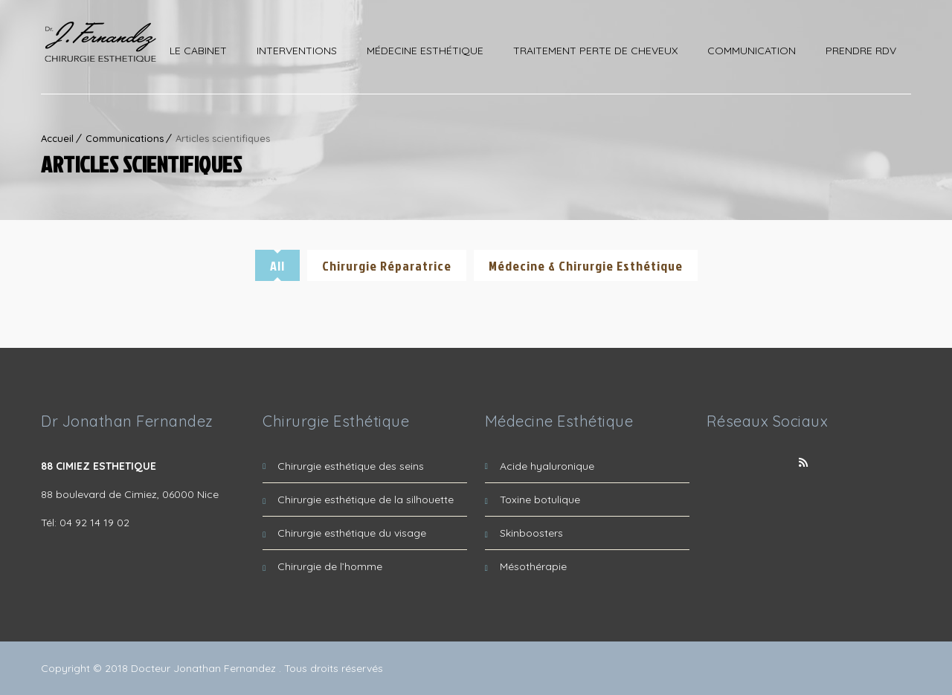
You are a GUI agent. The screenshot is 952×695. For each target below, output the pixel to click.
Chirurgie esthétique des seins (350, 466)
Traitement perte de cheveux (595, 50)
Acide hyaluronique (547, 466)
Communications (125, 138)
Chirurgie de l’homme (329, 566)
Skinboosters (531, 533)
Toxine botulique (540, 499)
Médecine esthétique (425, 50)
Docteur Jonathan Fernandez (205, 668)
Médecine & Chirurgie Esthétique (586, 265)
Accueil (57, 138)
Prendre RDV (861, 50)
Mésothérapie (533, 566)
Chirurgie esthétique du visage (351, 533)
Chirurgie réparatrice (386, 265)
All (277, 265)
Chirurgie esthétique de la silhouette (365, 499)
